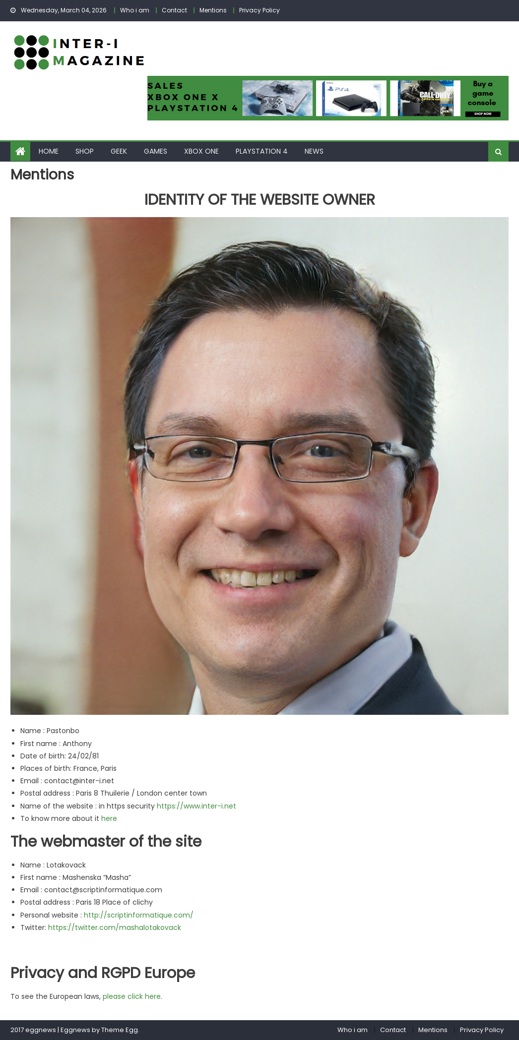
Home (49, 151)
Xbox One (201, 151)
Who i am (134, 10)
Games (155, 151)
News (314, 151)
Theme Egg (119, 1030)
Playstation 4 (262, 151)
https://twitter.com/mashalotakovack (114, 927)
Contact (174, 10)
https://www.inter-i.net (196, 806)
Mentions (213, 10)
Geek (119, 151)
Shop (84, 151)
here (109, 818)
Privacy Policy (259, 10)
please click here (132, 996)
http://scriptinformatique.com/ (139, 915)
